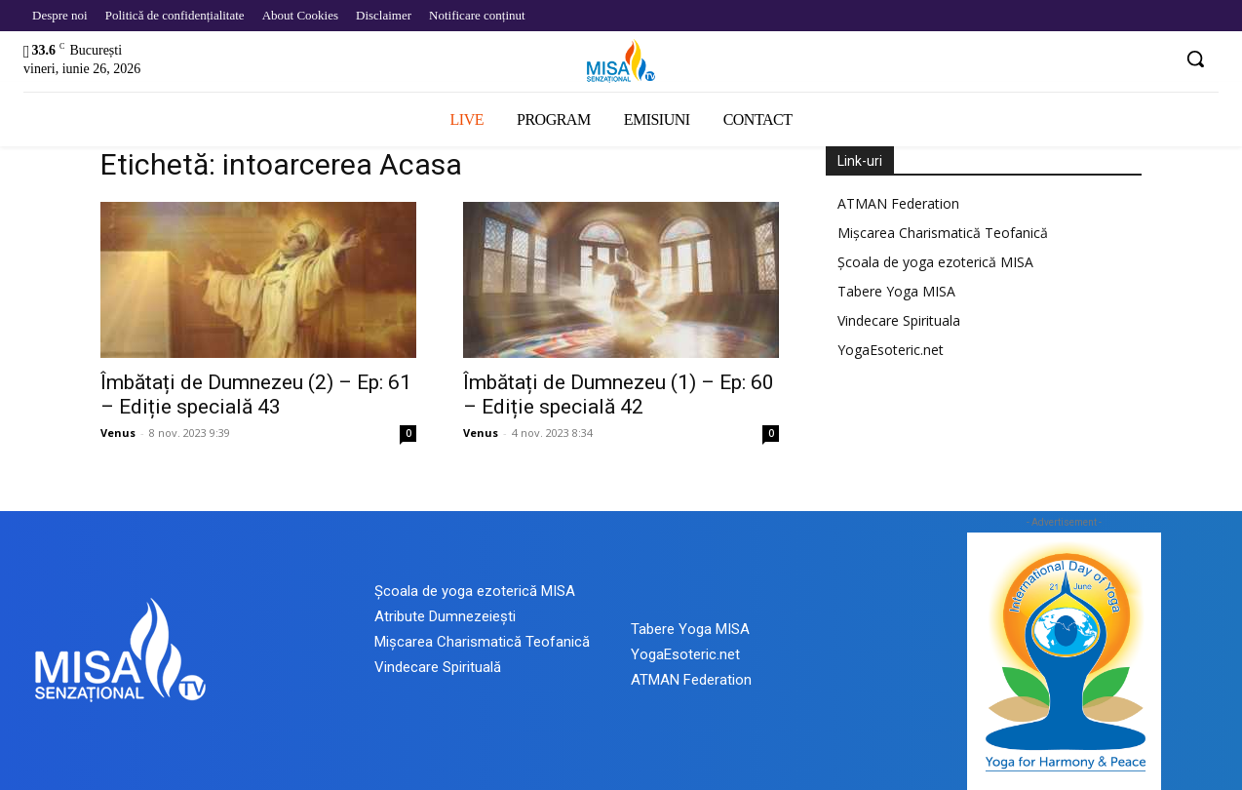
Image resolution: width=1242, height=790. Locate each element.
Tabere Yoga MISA (896, 291)
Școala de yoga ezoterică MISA (935, 262)
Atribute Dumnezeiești (445, 616)
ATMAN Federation (898, 203)
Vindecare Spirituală (437, 667)
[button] (1195, 58)
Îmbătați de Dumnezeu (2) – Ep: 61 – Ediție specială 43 (255, 394)
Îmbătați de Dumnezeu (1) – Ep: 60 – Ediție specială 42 (618, 394)
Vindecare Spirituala (898, 320)
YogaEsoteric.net (890, 349)
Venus (118, 432)
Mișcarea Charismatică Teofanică (942, 232)
